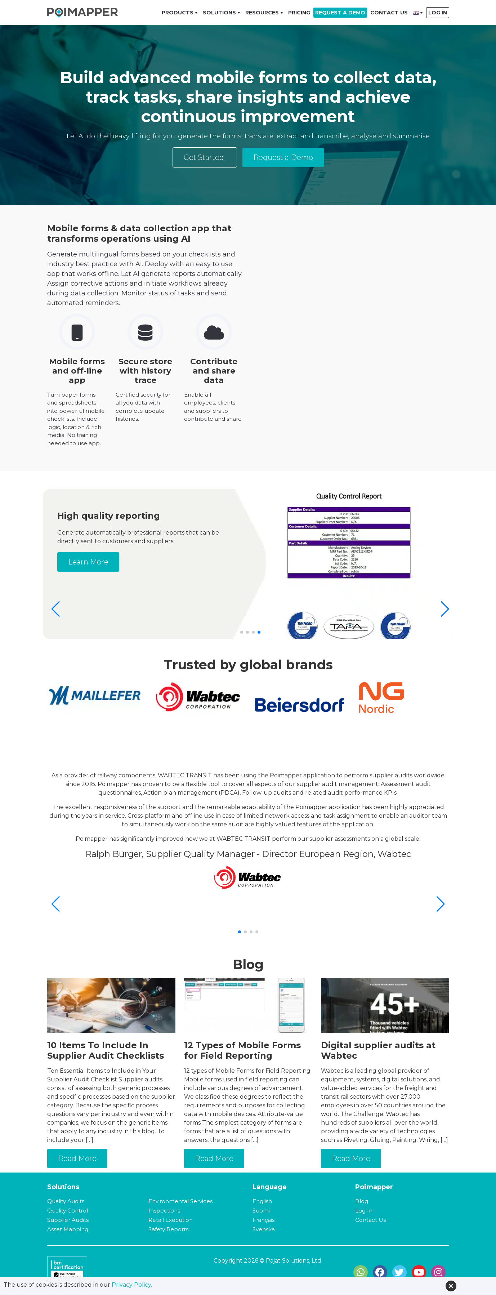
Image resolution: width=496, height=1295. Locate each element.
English (262, 1201)
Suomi (261, 1210)
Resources (262, 12)
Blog (361, 1201)
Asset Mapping (67, 1229)
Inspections (164, 1210)
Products (177, 12)
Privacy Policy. (132, 1284)
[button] (445, 609)
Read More (77, 1158)
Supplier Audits (68, 1219)
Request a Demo (340, 12)
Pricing (299, 12)
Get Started (205, 157)
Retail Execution (170, 1219)
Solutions (219, 12)
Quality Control (67, 1210)
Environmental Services (180, 1201)
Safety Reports (168, 1229)
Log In (437, 12)
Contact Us (389, 12)
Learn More (224, 562)
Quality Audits (65, 1201)
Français (263, 1219)
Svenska (264, 1229)
